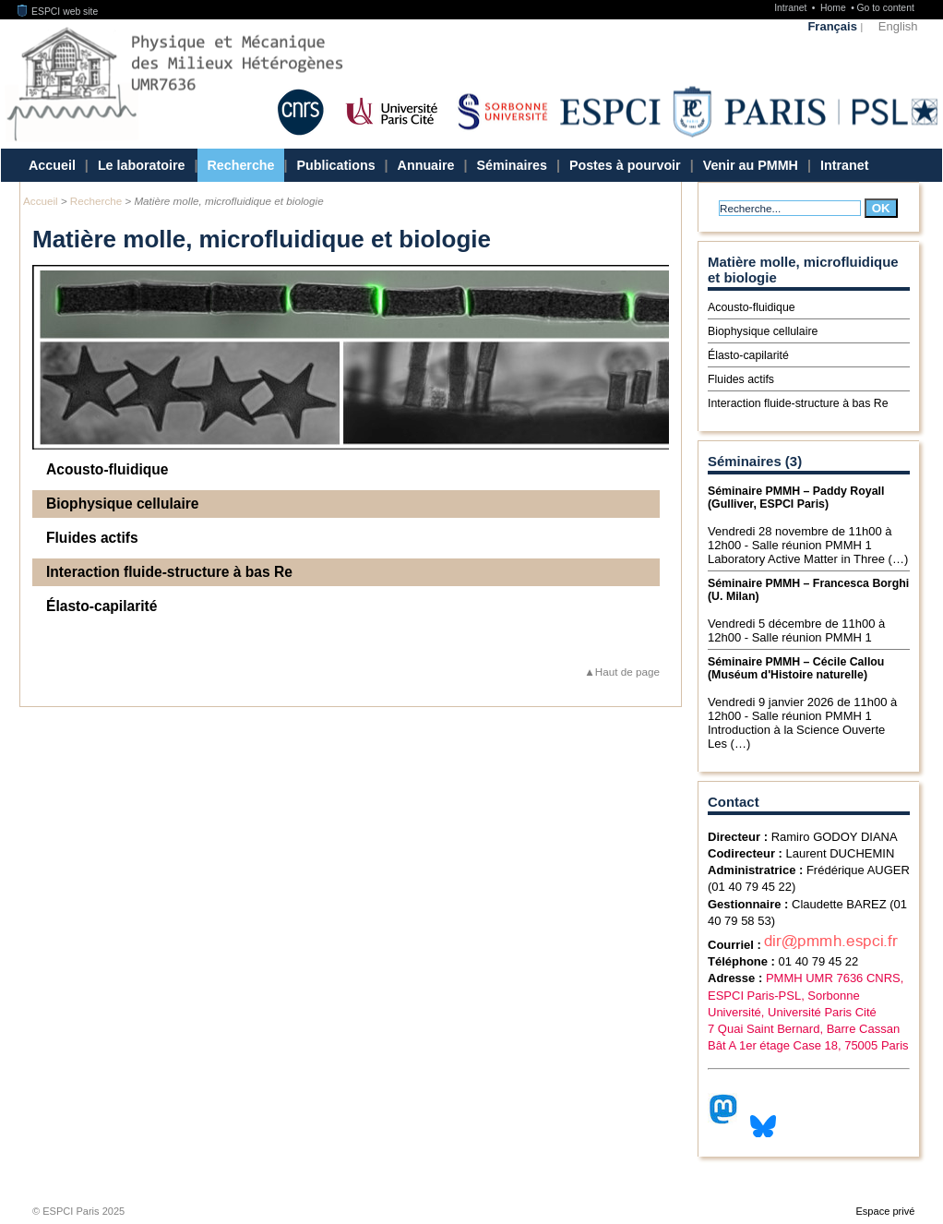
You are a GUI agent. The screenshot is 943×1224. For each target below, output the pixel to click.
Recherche (240, 165)
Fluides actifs (92, 538)
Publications (336, 165)
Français (831, 26)
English (898, 26)
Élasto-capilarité (101, 606)
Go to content (884, 8)
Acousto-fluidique (107, 469)
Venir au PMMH (750, 165)
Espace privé (884, 1211)
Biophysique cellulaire (122, 503)
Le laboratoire (141, 165)
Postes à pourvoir (625, 165)
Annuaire (426, 165)
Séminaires (512, 165)
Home (834, 8)
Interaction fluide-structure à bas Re (169, 572)
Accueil (52, 165)
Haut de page (627, 672)
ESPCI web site (58, 11)
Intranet (791, 8)
